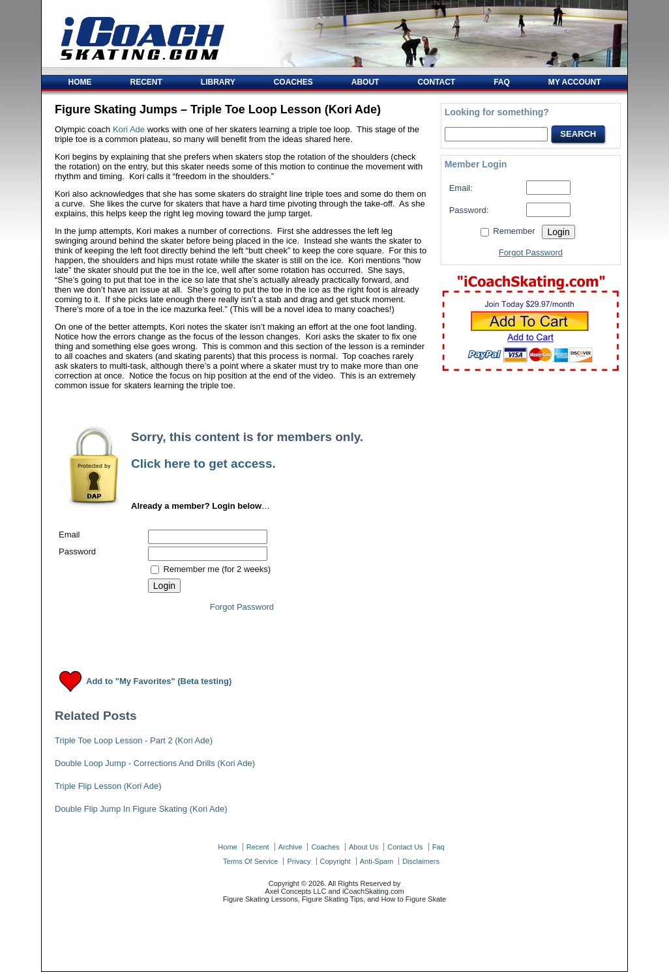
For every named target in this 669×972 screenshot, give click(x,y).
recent (257, 847)
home (227, 847)
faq (438, 847)
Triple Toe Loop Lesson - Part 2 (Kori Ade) (134, 740)
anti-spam (376, 861)
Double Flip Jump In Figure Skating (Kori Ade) (141, 809)
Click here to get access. (203, 463)
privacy (298, 861)
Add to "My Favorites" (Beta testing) (158, 682)
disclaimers (420, 861)
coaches (325, 847)
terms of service (250, 861)
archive (290, 847)
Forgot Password (242, 607)
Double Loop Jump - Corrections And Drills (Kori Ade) (155, 763)
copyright (335, 861)
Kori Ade (129, 129)
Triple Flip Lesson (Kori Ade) (108, 786)
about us (363, 847)
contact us (405, 847)
